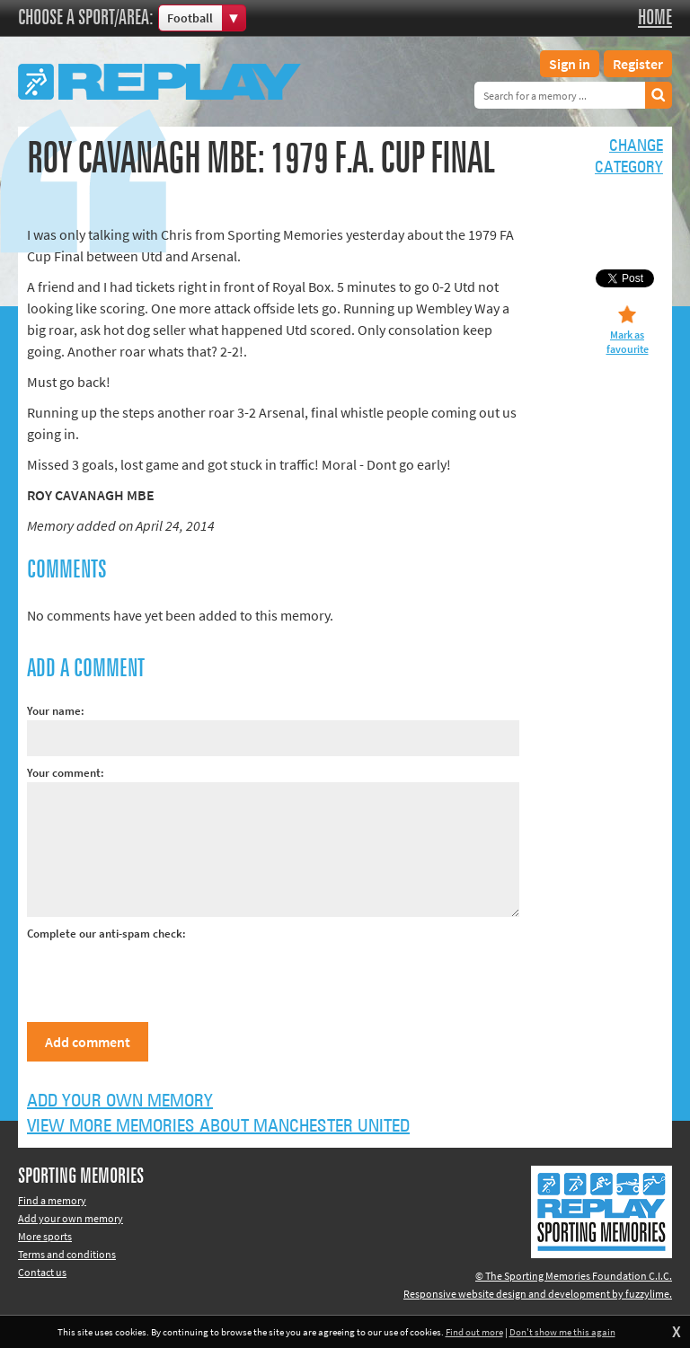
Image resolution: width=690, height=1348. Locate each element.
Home (655, 18)
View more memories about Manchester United (218, 1126)
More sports (45, 1236)
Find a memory (52, 1200)
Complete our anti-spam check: (106, 933)
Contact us (42, 1272)
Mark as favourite (627, 342)
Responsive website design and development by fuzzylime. (537, 1293)
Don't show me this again (562, 1332)
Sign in (569, 64)
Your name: (55, 710)
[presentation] (163, 978)
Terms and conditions (67, 1254)
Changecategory (629, 157)
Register (638, 64)
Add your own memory (120, 1101)
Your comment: (65, 772)
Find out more (474, 1332)
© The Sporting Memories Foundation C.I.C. (573, 1275)
